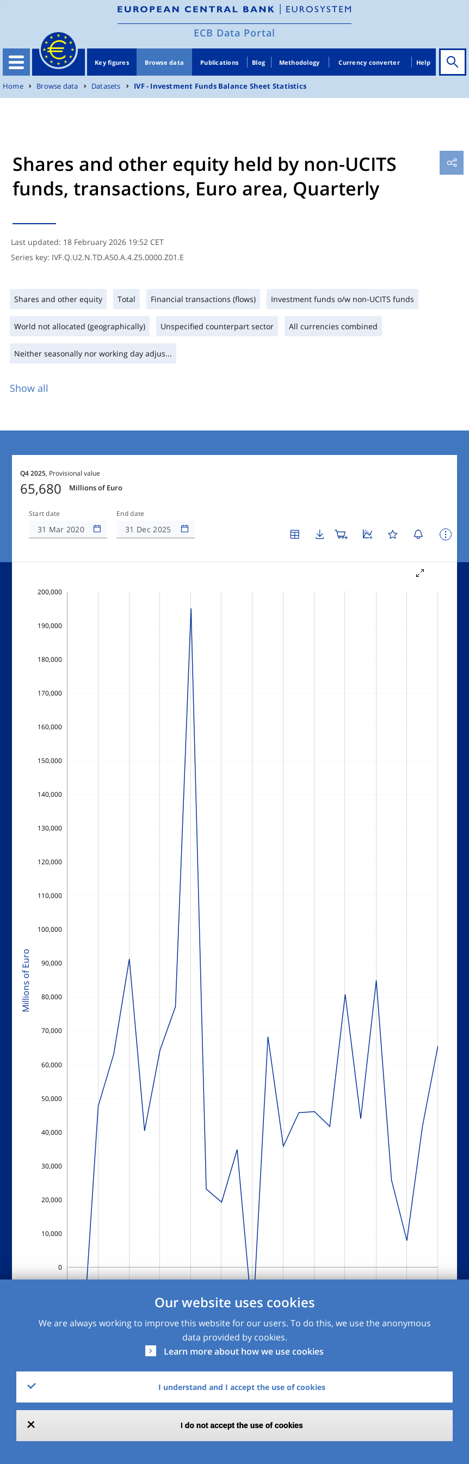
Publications (219, 62)
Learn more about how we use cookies (244, 1351)
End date (130, 513)
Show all (29, 388)
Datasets (106, 86)
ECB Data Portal (234, 32)
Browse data (164, 62)
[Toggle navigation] (16, 62)
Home (13, 86)
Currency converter (369, 62)
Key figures (112, 62)
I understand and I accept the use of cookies (241, 1387)
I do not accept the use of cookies (242, 1425)
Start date (44, 513)
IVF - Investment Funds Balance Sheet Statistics (220, 86)
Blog (258, 62)
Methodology (299, 62)
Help (423, 62)
